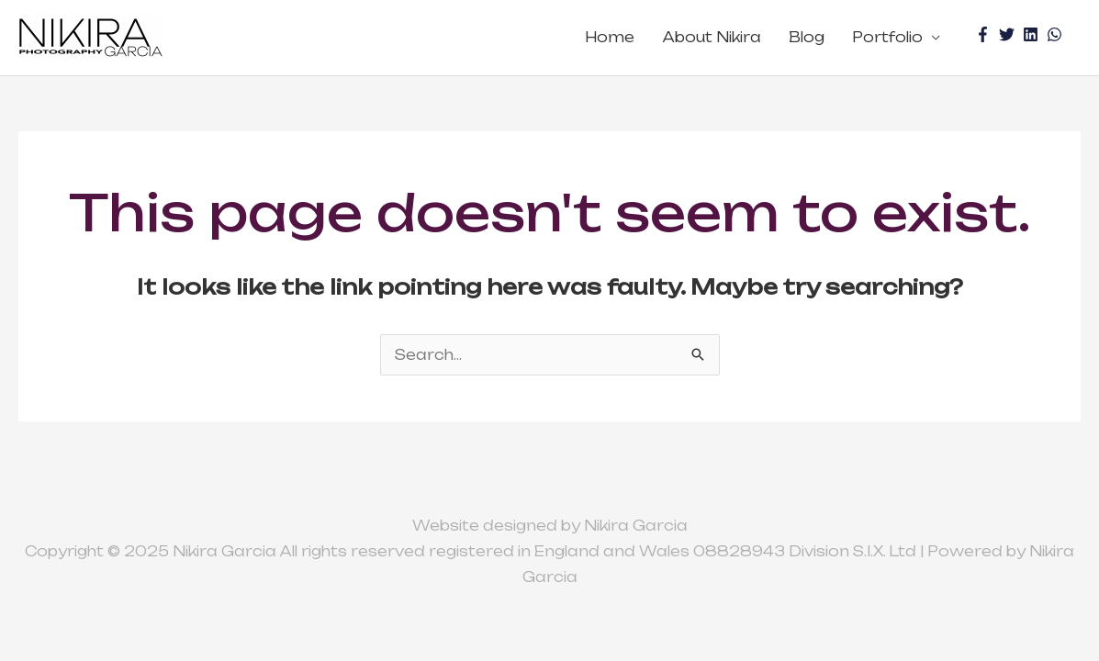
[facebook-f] (985, 34)
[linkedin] (1033, 34)
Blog (806, 37)
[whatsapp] (1057, 34)
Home (609, 37)
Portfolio (887, 37)
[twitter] (1009, 34)
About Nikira (711, 37)
